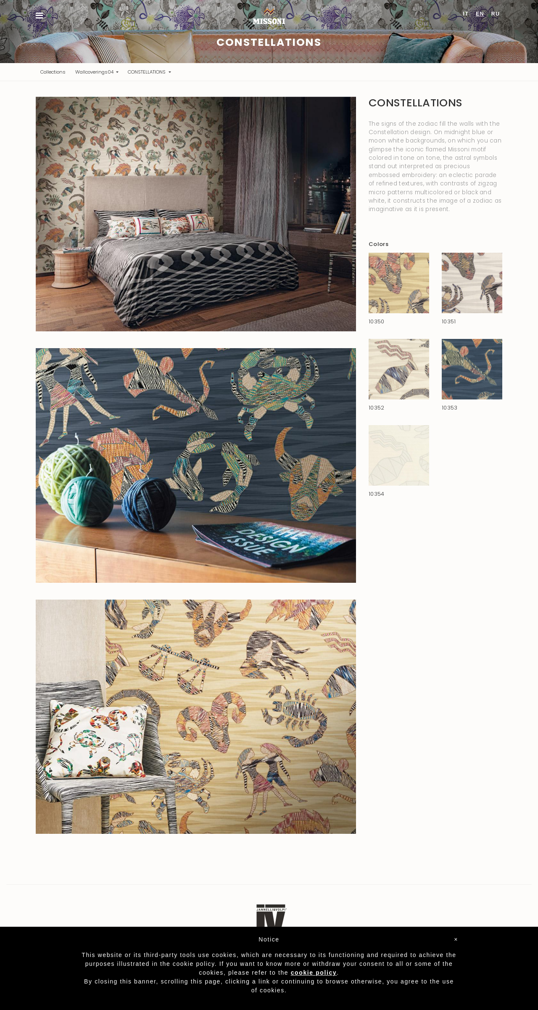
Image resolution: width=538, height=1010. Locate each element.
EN (480, 14)
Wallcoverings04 (95, 72)
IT (466, 14)
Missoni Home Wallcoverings (269, 16)
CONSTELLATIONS (147, 72)
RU (495, 14)
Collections (55, 71)
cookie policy (314, 972)
